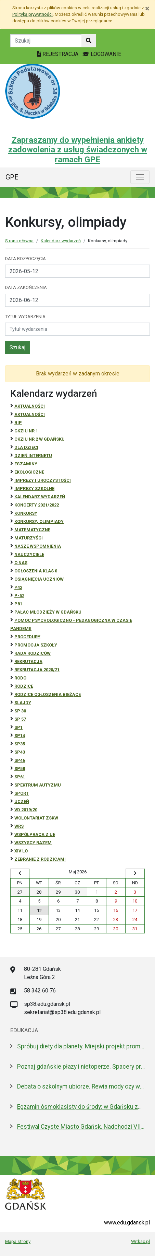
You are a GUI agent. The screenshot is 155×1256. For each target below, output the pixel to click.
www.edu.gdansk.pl (127, 1222)
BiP (18, 422)
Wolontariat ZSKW (36, 818)
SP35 (19, 743)
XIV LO (21, 850)
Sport (21, 793)
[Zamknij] (147, 8)
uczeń (21, 801)
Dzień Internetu (33, 455)
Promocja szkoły (35, 645)
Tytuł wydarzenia (25, 316)
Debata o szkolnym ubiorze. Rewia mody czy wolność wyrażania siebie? (81, 1086)
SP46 (19, 760)
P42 (18, 587)
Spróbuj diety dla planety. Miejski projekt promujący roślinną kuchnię (81, 1046)
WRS (19, 826)
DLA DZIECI (26, 447)
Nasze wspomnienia (37, 546)
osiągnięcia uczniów (39, 579)
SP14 (19, 735)
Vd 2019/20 (25, 809)
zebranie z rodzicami (40, 859)
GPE (11, 177)
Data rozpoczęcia (25, 258)
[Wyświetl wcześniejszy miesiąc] (19, 873)
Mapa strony (17, 1241)
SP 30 (20, 710)
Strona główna (19, 240)
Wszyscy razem (33, 842)
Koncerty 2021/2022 (36, 505)
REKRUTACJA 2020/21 (37, 669)
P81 (18, 603)
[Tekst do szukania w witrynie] (46, 40)
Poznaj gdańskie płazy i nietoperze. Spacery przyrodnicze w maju (81, 1066)
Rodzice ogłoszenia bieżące (47, 694)
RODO (20, 678)
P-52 (19, 595)
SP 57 (20, 719)
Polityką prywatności (32, 14)
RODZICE (23, 686)
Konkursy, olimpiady (39, 521)
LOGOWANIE (101, 54)
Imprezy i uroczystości (42, 480)
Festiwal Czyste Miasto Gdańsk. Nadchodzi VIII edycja (81, 1126)
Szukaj (17, 347)
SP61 (19, 776)
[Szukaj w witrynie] (88, 40)
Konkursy (25, 513)
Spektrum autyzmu (37, 785)
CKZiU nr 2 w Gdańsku (39, 439)
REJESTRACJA (58, 54)
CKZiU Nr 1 (26, 430)
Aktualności (29, 406)
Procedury (27, 636)
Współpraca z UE (34, 834)
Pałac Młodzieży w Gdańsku (47, 612)
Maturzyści (28, 537)
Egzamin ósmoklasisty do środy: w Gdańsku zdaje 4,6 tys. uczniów (81, 1106)
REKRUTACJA (28, 661)
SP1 (18, 727)
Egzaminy (25, 463)
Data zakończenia (26, 287)
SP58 (19, 768)
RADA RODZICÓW (32, 653)
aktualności (29, 414)
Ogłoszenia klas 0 (35, 570)
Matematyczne (32, 529)
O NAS (20, 562)
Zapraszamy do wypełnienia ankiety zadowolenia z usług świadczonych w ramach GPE (77, 150)
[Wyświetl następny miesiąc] (135, 873)
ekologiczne (29, 472)
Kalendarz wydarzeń (61, 240)
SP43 (19, 752)
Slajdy (22, 702)
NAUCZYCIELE (29, 554)
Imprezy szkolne (34, 488)
